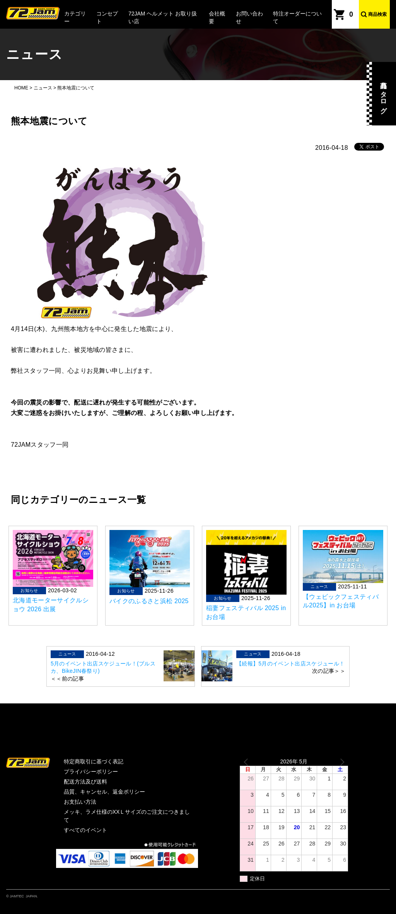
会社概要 (217, 17)
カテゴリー (75, 17)
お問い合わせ (249, 17)
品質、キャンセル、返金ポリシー (104, 792)
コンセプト (107, 17)
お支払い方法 (80, 802)
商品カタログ (383, 94)
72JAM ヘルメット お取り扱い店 (162, 17)
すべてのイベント (85, 830)
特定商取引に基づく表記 (93, 761)
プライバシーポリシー (91, 771)
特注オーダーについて (297, 17)
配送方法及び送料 (85, 782)
